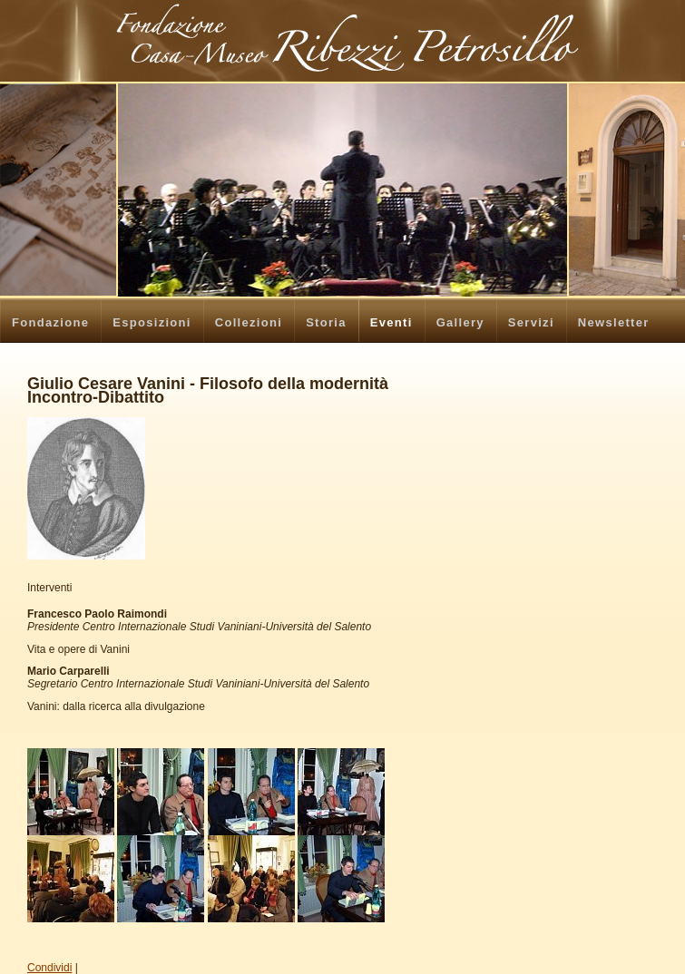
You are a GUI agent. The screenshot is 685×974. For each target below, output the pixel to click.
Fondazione (50, 322)
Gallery (460, 322)
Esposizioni (152, 322)
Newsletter (614, 322)
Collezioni (248, 322)
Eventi (391, 322)
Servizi (531, 322)
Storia (326, 322)
